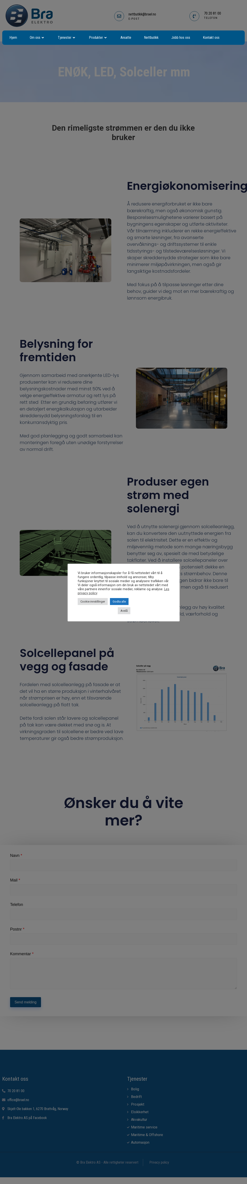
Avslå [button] (124, 610)
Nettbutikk (151, 37)
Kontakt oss (211, 37)
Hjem (13, 37)
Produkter (98, 37)
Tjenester (67, 37)
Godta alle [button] (119, 601)
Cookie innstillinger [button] (92, 601)
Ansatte (125, 37)
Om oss (37, 37)
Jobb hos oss (180, 37)
